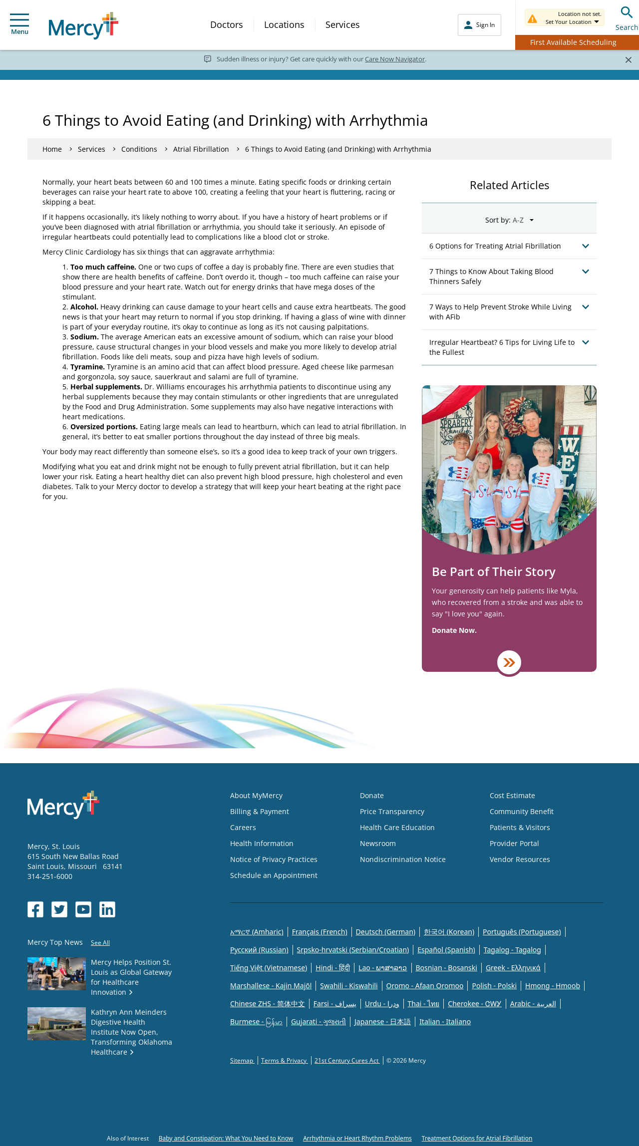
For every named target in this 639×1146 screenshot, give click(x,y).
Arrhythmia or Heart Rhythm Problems (357, 1138)
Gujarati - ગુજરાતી (318, 1021)
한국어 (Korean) (449, 931)
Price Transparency (392, 811)
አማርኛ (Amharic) (257, 931)
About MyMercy (256, 795)
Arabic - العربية (533, 1003)
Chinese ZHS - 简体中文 (267, 1003)
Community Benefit (522, 811)
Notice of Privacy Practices (274, 859)
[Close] (628, 59)
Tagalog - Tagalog (512, 949)
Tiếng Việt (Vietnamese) (268, 967)
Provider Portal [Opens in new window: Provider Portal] (514, 843)
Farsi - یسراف (335, 1003)
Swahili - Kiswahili (348, 985)
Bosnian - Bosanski (446, 967)
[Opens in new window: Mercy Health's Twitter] (59, 909)
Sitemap (242, 1060)
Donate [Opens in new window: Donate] (372, 795)
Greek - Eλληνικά (513, 967)
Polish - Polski (494, 985)
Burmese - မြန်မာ (256, 1021)
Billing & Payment (259, 811)
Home (52, 149)
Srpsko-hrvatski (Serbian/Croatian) (353, 949)
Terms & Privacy (284, 1060)
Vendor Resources (520, 859)
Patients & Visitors (520, 827)
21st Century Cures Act (347, 1060)
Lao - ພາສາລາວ (382, 967)
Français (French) (319, 931)
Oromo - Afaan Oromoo (425, 985)
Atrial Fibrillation (201, 149)
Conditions (139, 149)
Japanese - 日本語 (382, 1021)
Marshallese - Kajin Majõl (271, 985)
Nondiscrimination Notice (403, 859)
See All (100, 942)
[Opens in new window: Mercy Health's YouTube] (83, 909)
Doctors (226, 24)
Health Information (262, 843)
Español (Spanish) (446, 949)
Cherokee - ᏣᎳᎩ (474, 1003)
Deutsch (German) (385, 931)
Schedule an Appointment (274, 875)
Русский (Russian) (259, 949)
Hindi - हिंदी (333, 967)
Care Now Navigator (395, 58)
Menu (19, 24)
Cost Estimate (512, 795)
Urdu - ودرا (382, 1003)
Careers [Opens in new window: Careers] (243, 827)
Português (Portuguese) (522, 931)
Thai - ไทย (424, 1003)
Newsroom (378, 843)
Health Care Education (397, 827)
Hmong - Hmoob (552, 985)
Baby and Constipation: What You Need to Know (226, 1138)
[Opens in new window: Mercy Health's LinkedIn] (107, 909)
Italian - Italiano (445, 1021)
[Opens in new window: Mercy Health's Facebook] (35, 909)
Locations (284, 24)
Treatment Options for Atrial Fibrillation (477, 1138)
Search (627, 17)
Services (342, 24)
